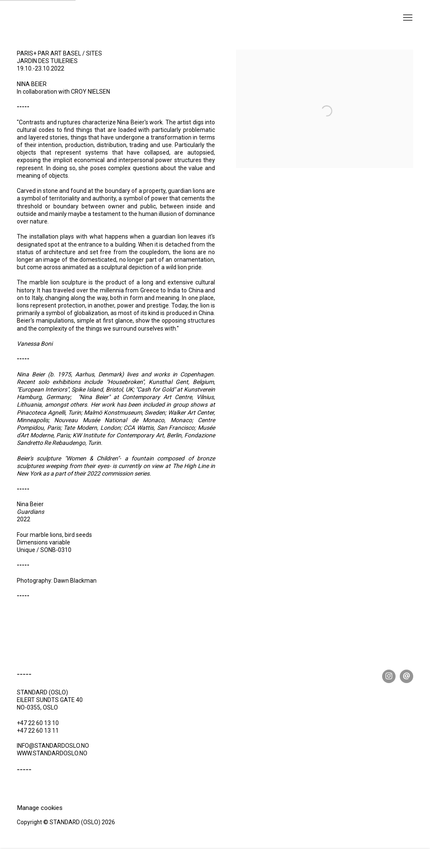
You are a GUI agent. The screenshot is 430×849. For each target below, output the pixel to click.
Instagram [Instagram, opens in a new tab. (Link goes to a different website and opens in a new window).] (389, 676)
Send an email (406, 676)
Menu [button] (407, 18)
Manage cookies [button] (40, 808)
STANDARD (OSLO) (59, 25)
